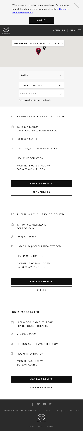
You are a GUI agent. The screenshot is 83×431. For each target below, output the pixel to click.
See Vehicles (41, 192)
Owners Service (41, 387)
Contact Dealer (41, 184)
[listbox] (41, 75)
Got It (41, 20)
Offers (41, 290)
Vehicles (59, 30)
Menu (75, 29)
